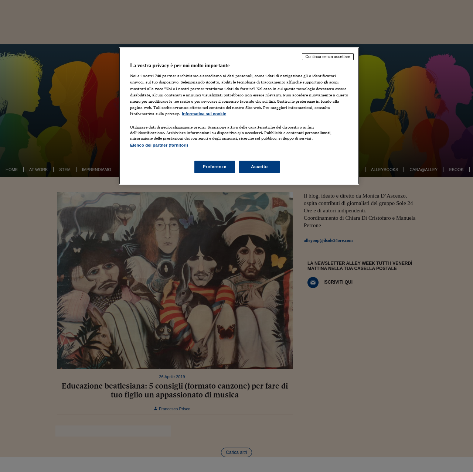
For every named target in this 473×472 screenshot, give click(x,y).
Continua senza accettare (327, 56)
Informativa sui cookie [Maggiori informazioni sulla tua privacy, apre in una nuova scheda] (204, 114)
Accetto (259, 166)
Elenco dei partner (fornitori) (159, 145)
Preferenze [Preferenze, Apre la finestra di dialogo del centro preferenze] (215, 166)
